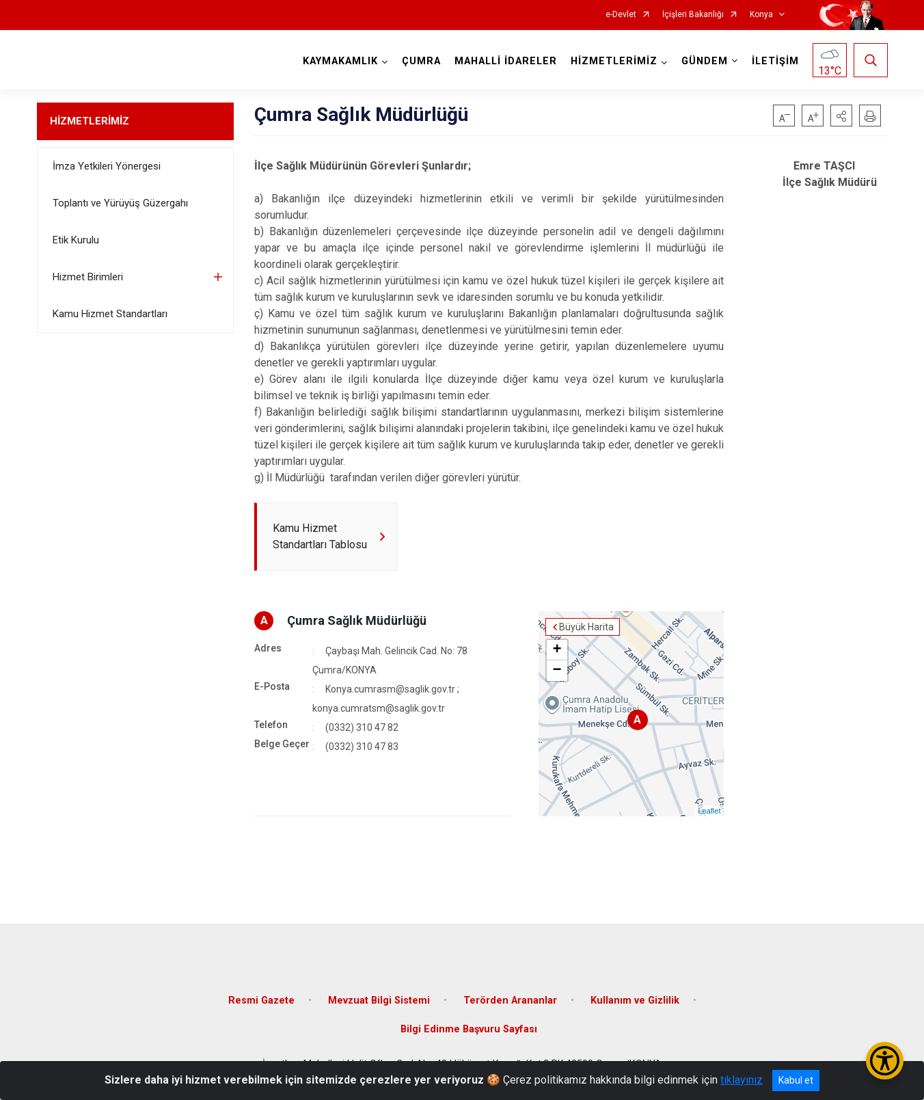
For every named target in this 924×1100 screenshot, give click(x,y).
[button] (841, 115)
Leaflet (709, 811)
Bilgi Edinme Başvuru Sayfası (468, 1029)
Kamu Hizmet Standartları (110, 314)
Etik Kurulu (76, 240)
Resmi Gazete (261, 1000)
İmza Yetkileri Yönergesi (107, 166)
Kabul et (795, 1080)
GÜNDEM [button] (704, 61)
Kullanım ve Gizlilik (634, 1000)
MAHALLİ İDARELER (505, 61)
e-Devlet (621, 14)
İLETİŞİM (775, 61)
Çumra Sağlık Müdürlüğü (356, 620)
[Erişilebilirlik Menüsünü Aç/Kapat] (884, 1060)
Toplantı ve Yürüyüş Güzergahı (120, 203)
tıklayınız (741, 1079)
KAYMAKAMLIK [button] (340, 61)
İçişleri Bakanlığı (693, 14)
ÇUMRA (421, 61)
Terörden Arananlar (510, 1000)
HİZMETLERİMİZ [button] (614, 61)
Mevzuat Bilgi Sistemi (379, 1000)
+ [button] (556, 650)
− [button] (556, 670)
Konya (761, 14)
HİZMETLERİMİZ (89, 121)
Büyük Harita (586, 626)
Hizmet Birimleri (88, 277)
